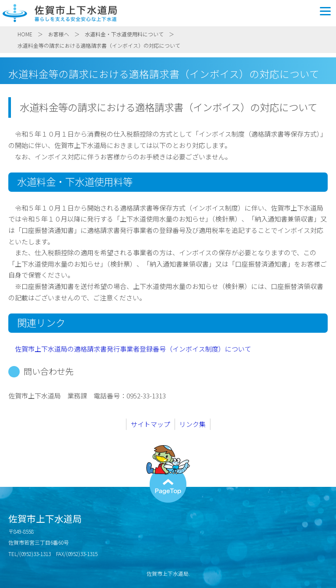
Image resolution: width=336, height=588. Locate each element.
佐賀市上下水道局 (168, 13)
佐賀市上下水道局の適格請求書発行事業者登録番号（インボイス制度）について (133, 348)
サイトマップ (150, 424)
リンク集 (192, 424)
